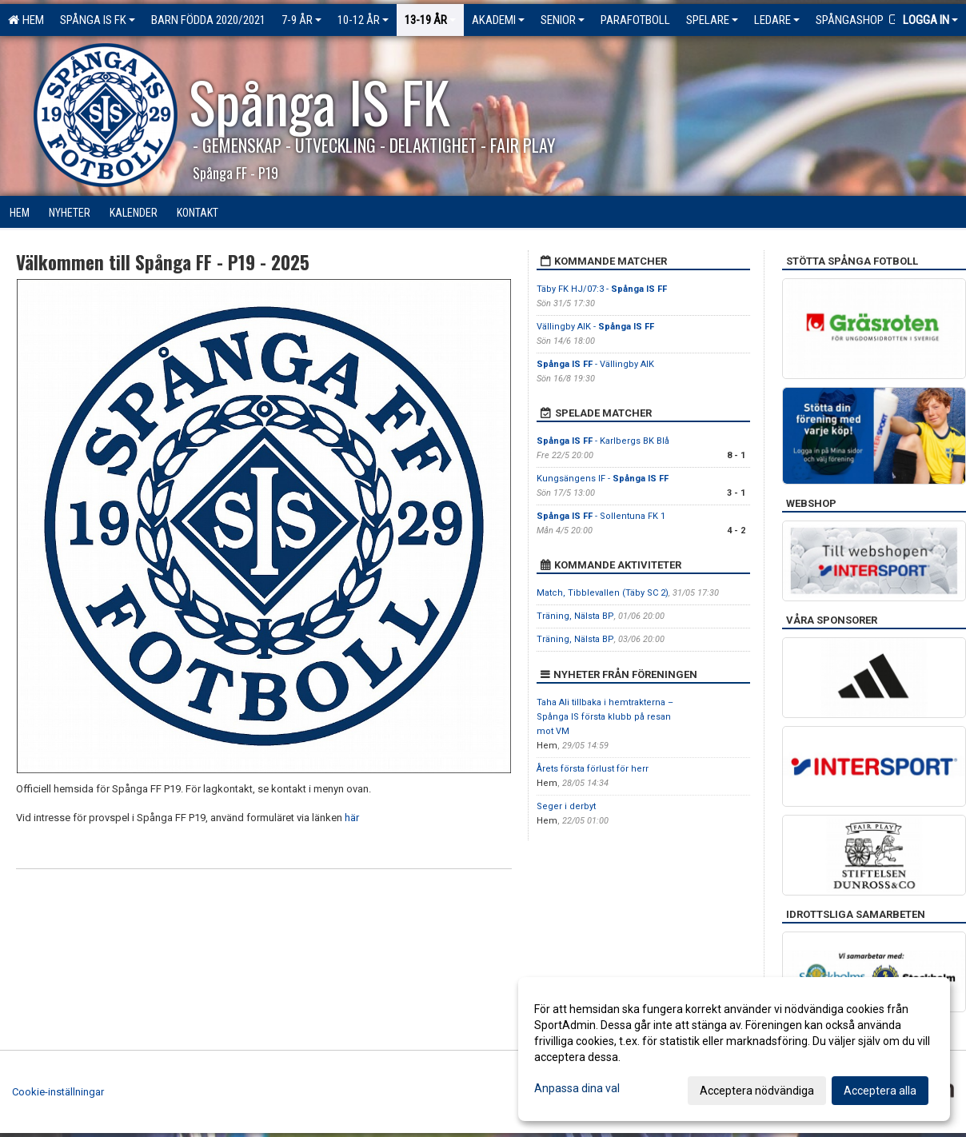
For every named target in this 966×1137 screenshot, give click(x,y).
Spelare (712, 20)
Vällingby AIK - (595, 326)
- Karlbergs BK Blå (603, 441)
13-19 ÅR (430, 20)
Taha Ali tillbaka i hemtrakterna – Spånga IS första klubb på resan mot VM (605, 716)
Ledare (777, 20)
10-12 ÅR (363, 20)
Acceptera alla (880, 1090)
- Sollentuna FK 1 (601, 516)
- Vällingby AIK (595, 364)
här (352, 818)
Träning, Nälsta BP (575, 616)
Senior (563, 20)
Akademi (498, 20)
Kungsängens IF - (603, 478)
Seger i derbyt (566, 806)
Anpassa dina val (577, 1088)
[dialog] (734, 1049)
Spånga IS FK (97, 20)
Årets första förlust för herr (593, 769)
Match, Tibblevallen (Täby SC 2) (603, 593)
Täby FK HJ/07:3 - (602, 289)
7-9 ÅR (301, 20)
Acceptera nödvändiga (757, 1090)
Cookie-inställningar (58, 1092)
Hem (26, 20)
